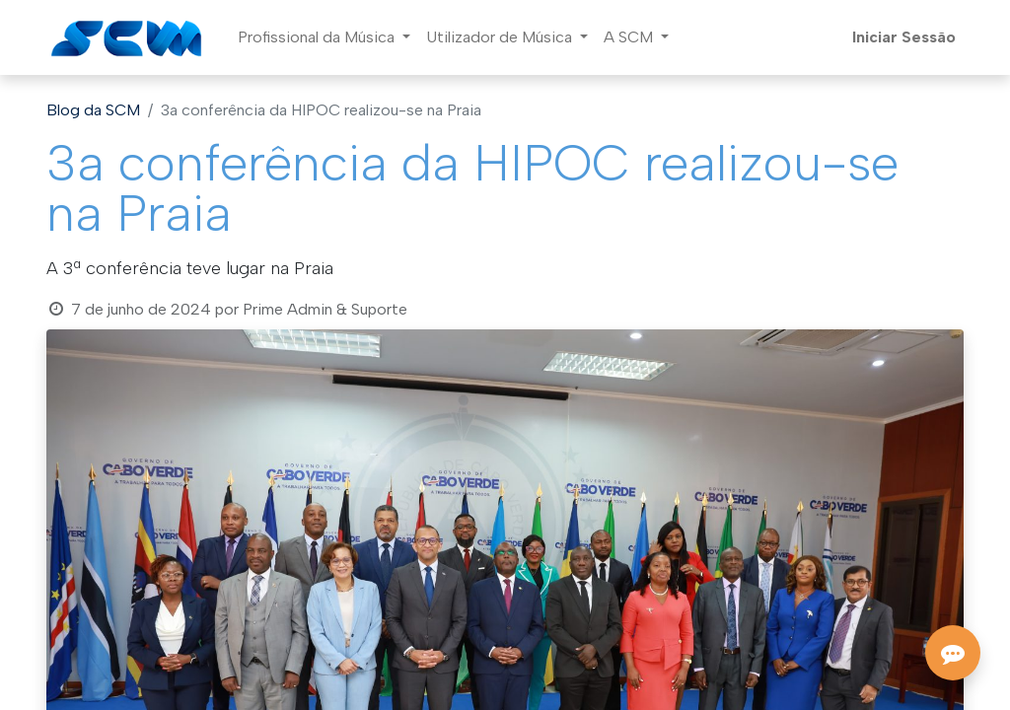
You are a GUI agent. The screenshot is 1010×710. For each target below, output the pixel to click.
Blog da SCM (93, 110)
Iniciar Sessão (904, 37)
